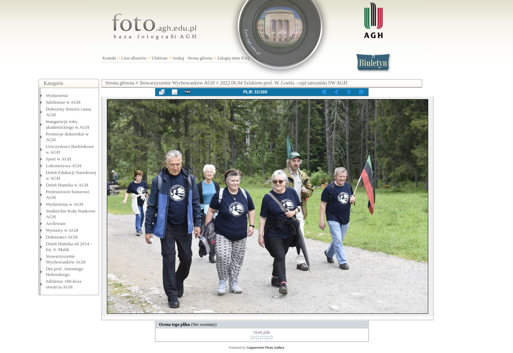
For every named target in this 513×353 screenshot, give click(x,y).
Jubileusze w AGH (63, 102)
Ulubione (160, 58)
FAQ (245, 58)
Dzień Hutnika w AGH (67, 185)
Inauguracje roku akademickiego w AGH (67, 124)
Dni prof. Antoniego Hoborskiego (64, 271)
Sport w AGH (59, 159)
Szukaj (179, 58)
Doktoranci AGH (62, 237)
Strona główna (199, 58)
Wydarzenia (57, 95)
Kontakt (109, 58)
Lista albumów (134, 58)
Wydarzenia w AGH (64, 204)
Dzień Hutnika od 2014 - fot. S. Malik (69, 246)
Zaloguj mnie (228, 58)
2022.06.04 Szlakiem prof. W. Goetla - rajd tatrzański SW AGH (283, 83)
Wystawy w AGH (62, 230)
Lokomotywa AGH (64, 165)
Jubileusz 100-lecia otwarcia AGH (64, 284)
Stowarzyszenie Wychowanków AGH (66, 259)
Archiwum (56, 223)
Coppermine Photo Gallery (265, 347)
